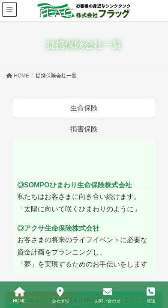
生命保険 (84, 108)
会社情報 (60, 295)
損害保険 (84, 129)
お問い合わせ (107, 295)
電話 (151, 295)
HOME (19, 295)
